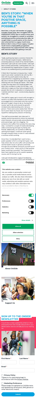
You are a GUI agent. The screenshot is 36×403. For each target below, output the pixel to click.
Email (3, 366)
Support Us (10, 303)
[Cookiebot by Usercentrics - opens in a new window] (26, 162)
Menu (33, 3)
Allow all (18, 226)
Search (27, 3)
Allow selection (18, 232)
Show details (26, 220)
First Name (5, 358)
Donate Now (18, 3)
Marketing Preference (13, 383)
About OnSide (11, 269)
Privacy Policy (9, 375)
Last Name (23, 358)
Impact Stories (10, 9)
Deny (18, 238)
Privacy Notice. (22, 379)
